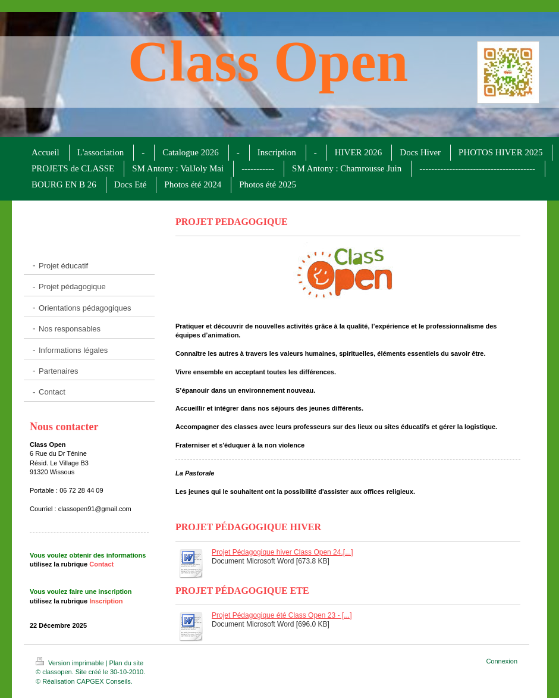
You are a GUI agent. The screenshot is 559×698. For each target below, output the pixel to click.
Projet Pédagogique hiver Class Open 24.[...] (282, 552)
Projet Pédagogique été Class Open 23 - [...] (281, 615)
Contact (101, 564)
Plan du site (126, 662)
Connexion (501, 661)
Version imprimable (71, 662)
